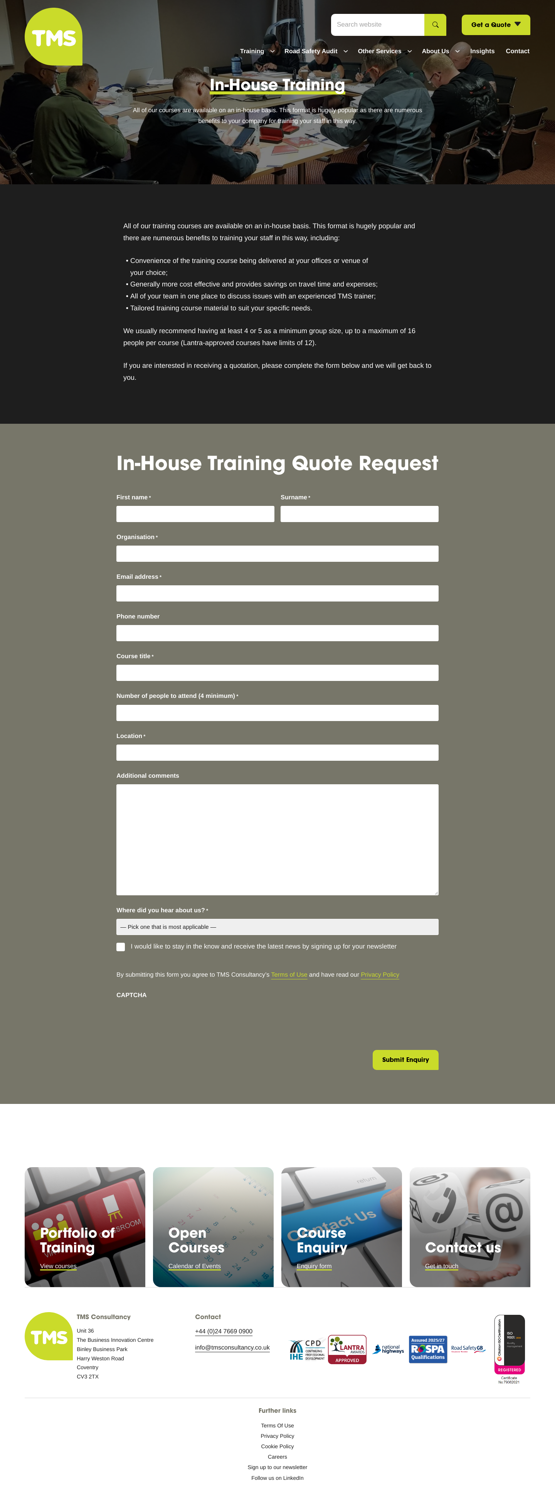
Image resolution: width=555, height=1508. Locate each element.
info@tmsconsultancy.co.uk (232, 1348)
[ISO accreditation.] (509, 1351)
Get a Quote (496, 25)
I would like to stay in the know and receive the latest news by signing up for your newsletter (264, 946)
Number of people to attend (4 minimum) (177, 696)
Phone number (138, 616)
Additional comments (147, 776)
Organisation (137, 537)
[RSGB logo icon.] (468, 1351)
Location (130, 736)
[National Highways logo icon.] (387, 1351)
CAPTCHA (131, 995)
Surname (295, 498)
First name (133, 498)
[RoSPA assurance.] (428, 1351)
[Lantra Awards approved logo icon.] (347, 1351)
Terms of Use (289, 975)
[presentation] (175, 1019)
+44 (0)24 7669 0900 (223, 1331)
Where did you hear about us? (162, 910)
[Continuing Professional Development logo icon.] (307, 1351)
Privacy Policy (380, 975)
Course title (134, 656)
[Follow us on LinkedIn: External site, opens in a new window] (277, 1478)
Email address (138, 577)
